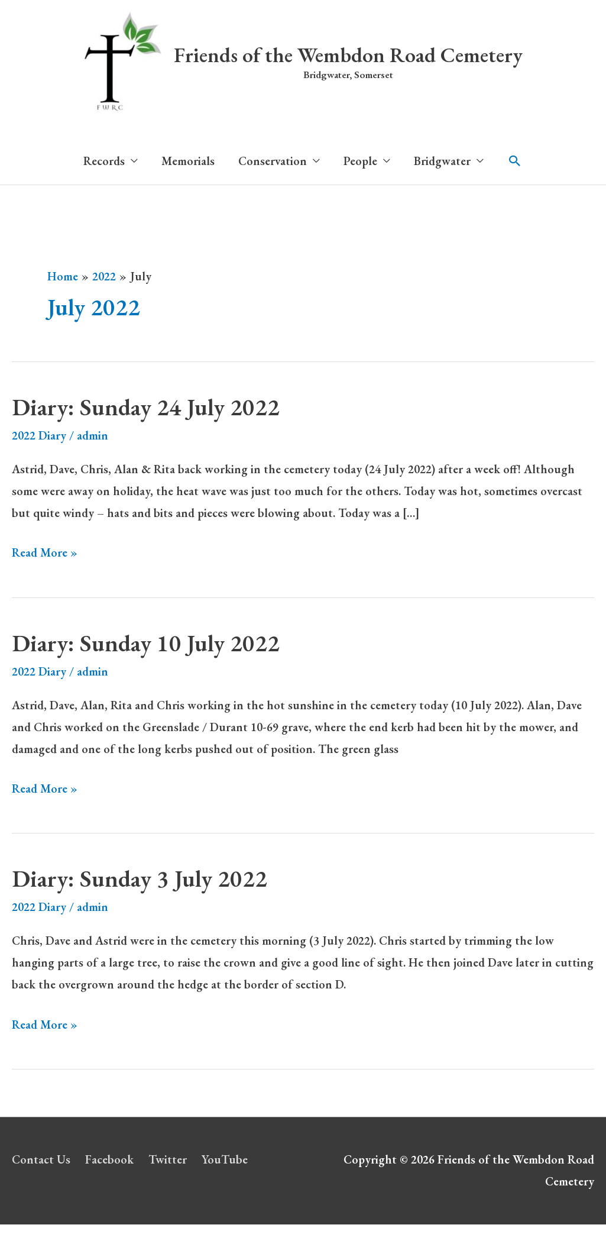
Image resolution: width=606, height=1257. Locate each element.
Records (104, 161)
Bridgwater (442, 161)
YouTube (225, 1159)
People (360, 161)
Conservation (272, 161)
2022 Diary (39, 435)
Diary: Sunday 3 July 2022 (139, 878)
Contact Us (41, 1159)
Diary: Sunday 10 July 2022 (146, 643)
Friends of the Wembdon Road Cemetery (348, 54)
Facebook (109, 1159)
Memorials (188, 161)
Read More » (44, 553)
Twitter (167, 1159)
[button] (515, 161)
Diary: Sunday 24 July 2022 (146, 407)
